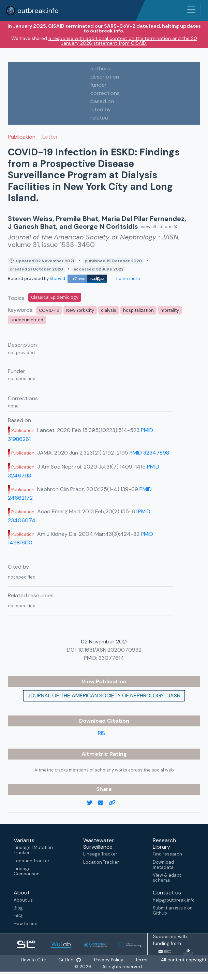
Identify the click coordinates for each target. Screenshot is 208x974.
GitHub (69, 960)
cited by (100, 109)
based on (102, 101)
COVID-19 (49, 310)
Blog (18, 907)
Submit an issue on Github (173, 910)
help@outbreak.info (173, 900)
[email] (103, 803)
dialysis (108, 310)
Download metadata (163, 865)
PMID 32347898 (149, 452)
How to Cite (33, 960)
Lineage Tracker (100, 854)
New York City (80, 310)
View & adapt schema (167, 878)
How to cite (26, 923)
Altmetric (95, 753)
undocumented (27, 320)
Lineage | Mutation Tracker (33, 850)
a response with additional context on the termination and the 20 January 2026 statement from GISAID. (122, 40)
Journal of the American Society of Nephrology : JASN (104, 695)
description (104, 76)
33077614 (111, 658)
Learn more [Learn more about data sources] (127, 278)
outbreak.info (32, 10)
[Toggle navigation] (191, 9)
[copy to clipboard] (115, 803)
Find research (167, 854)
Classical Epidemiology (54, 297)
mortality (170, 310)
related (99, 117)
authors (100, 68)
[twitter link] (92, 803)
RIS (101, 733)
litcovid (78, 278)
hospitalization (138, 310)
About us (23, 900)
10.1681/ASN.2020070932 (110, 649)
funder (98, 84)
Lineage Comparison (27, 871)
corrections (105, 93)
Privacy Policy (109, 960)
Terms (142, 960)
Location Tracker (31, 860)
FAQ (18, 915)
